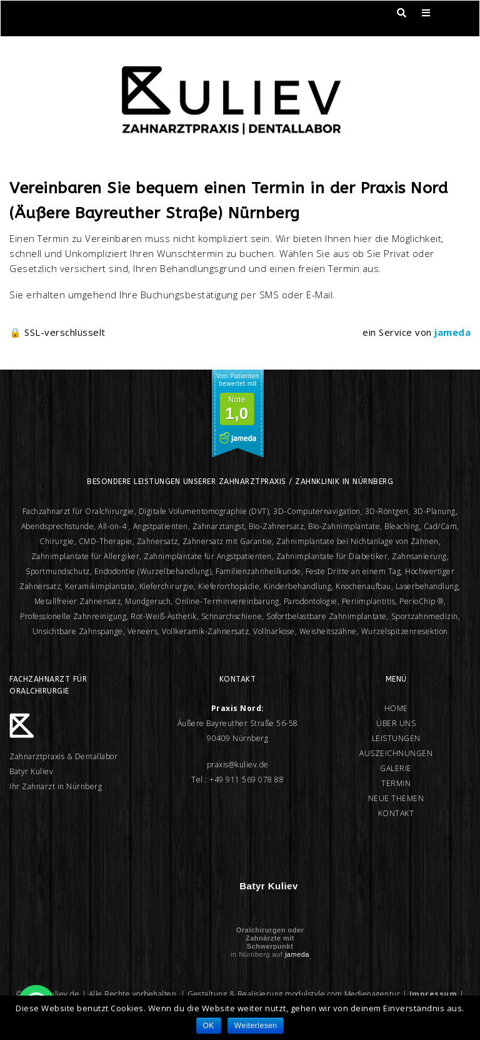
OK (208, 1025)
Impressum (433, 994)
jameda (297, 954)
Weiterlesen (256, 1025)
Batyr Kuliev (268, 886)
